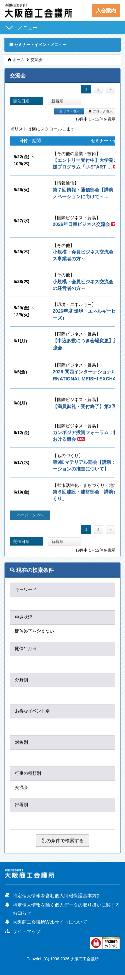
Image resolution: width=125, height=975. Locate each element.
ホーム (19, 59)
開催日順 (21, 101)
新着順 (57, 101)
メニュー (28, 27)
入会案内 (106, 10)
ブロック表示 (100, 111)
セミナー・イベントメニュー (37, 44)
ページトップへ (30, 515)
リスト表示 (69, 111)
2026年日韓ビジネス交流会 (81, 224)
